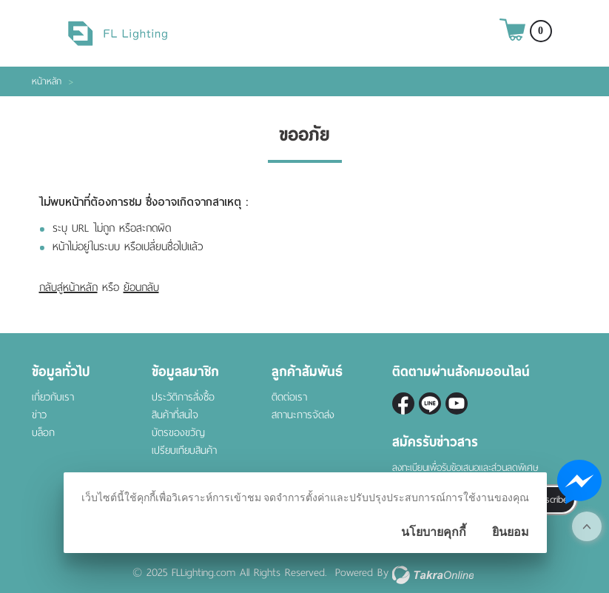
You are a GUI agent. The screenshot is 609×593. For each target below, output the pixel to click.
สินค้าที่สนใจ (175, 415)
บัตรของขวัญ (178, 432)
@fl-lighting (430, 403)
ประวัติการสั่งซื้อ (183, 397)
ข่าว (39, 415)
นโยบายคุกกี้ (433, 532)
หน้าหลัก (46, 81)
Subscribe (549, 499)
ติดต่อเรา (289, 397)
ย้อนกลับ (141, 287)
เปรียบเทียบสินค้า (184, 450)
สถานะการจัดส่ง (303, 415)
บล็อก (43, 432)
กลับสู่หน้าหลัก (68, 287)
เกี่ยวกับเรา (53, 397)
